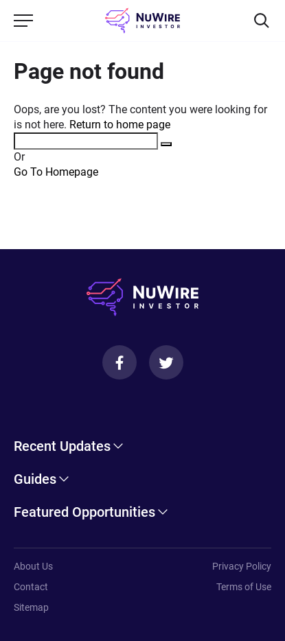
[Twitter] (166, 362)
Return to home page (119, 124)
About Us (33, 566)
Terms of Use (243, 586)
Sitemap (31, 607)
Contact (31, 586)
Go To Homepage (56, 171)
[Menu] (23, 20)
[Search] (261, 20)
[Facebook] (119, 362)
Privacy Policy (241, 566)
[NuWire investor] (142, 20)
